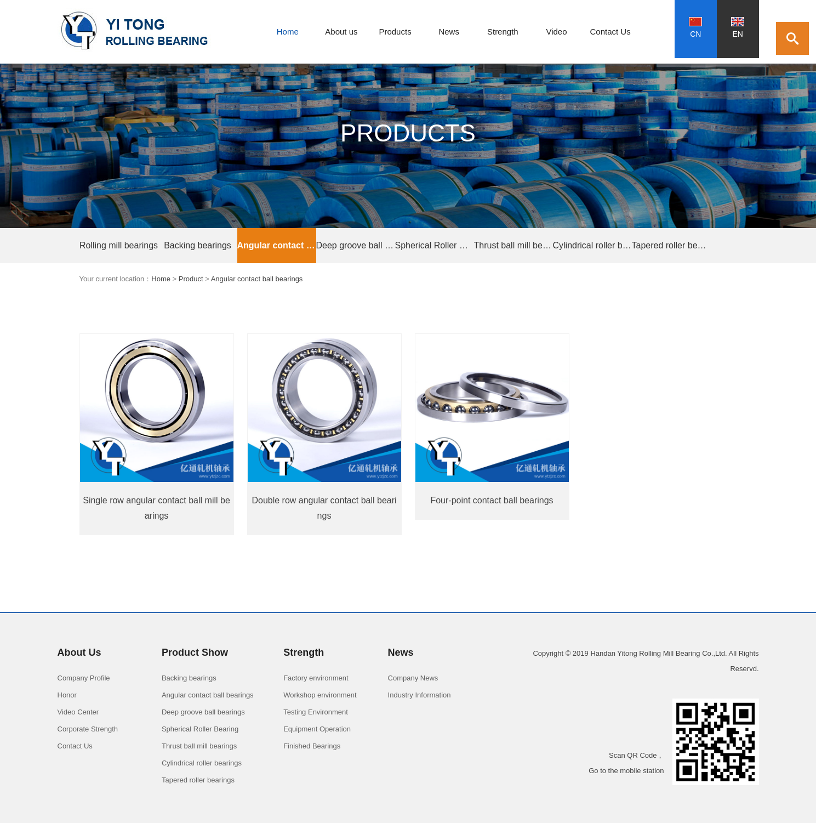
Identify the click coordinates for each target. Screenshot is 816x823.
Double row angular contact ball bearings (324, 508)
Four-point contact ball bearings (491, 500)
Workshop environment (319, 695)
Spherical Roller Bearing (200, 729)
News (448, 31)
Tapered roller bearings (671, 245)
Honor (67, 695)
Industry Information (419, 695)
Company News (413, 678)
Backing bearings (197, 245)
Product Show (195, 652)
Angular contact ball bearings (276, 245)
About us (341, 31)
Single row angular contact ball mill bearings (156, 508)
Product (191, 279)
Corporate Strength (88, 729)
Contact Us (610, 31)
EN (737, 27)
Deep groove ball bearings (355, 245)
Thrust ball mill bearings (513, 245)
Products (395, 31)
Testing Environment (315, 712)
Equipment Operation (317, 729)
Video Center (78, 712)
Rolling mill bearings (118, 245)
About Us (79, 652)
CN (695, 27)
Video (556, 31)
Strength (502, 31)
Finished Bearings (311, 746)
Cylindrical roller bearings (592, 245)
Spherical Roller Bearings (434, 245)
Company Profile (84, 678)
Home (288, 31)
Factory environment (316, 678)
